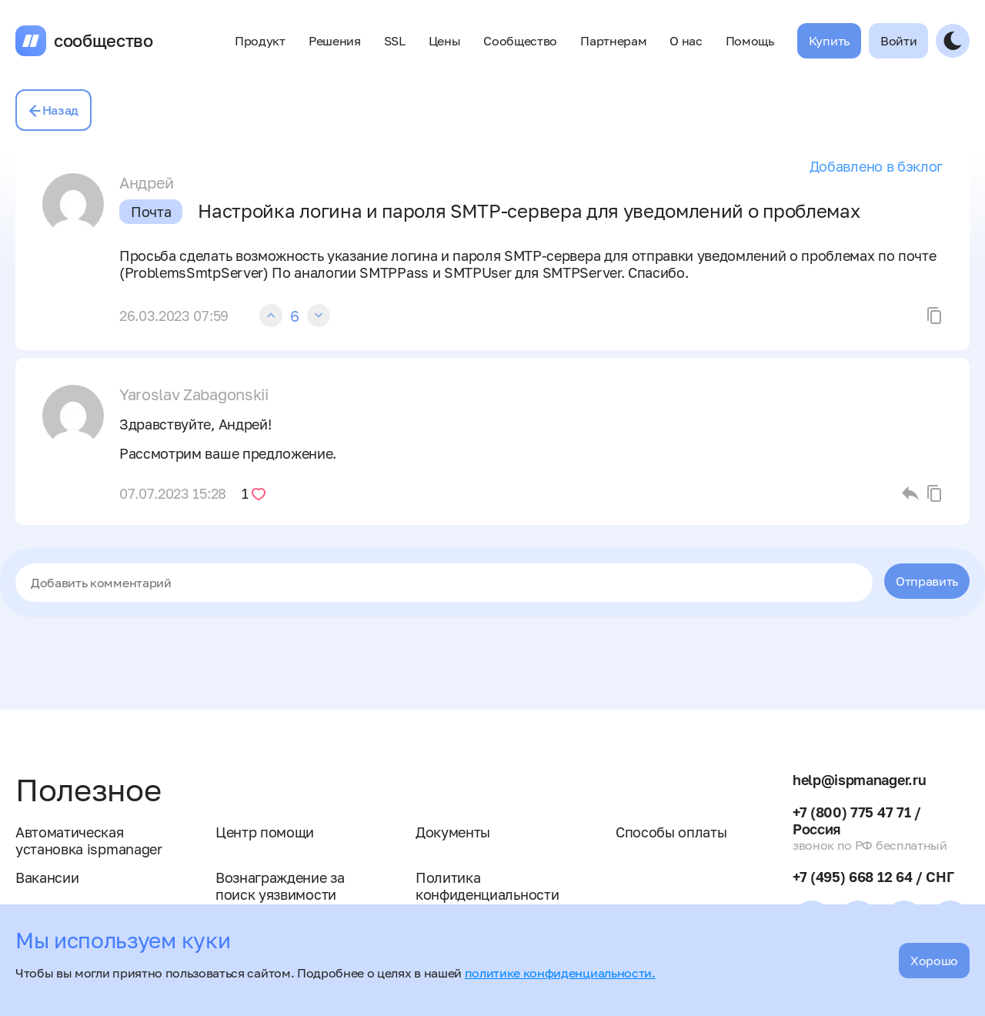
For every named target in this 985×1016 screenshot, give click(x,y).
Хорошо (934, 960)
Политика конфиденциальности (487, 886)
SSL (395, 40)
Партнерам (613, 40)
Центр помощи (264, 832)
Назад (53, 110)
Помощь (750, 40)
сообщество (103, 40)
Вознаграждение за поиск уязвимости (280, 886)
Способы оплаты (671, 832)
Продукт (260, 40)
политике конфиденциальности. (560, 973)
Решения (335, 40)
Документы (453, 832)
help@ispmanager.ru (859, 779)
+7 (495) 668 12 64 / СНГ (873, 876)
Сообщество (520, 40)
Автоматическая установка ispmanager (88, 840)
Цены (445, 40)
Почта (151, 211)
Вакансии (46, 877)
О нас (685, 40)
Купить (829, 40)
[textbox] (444, 582)
